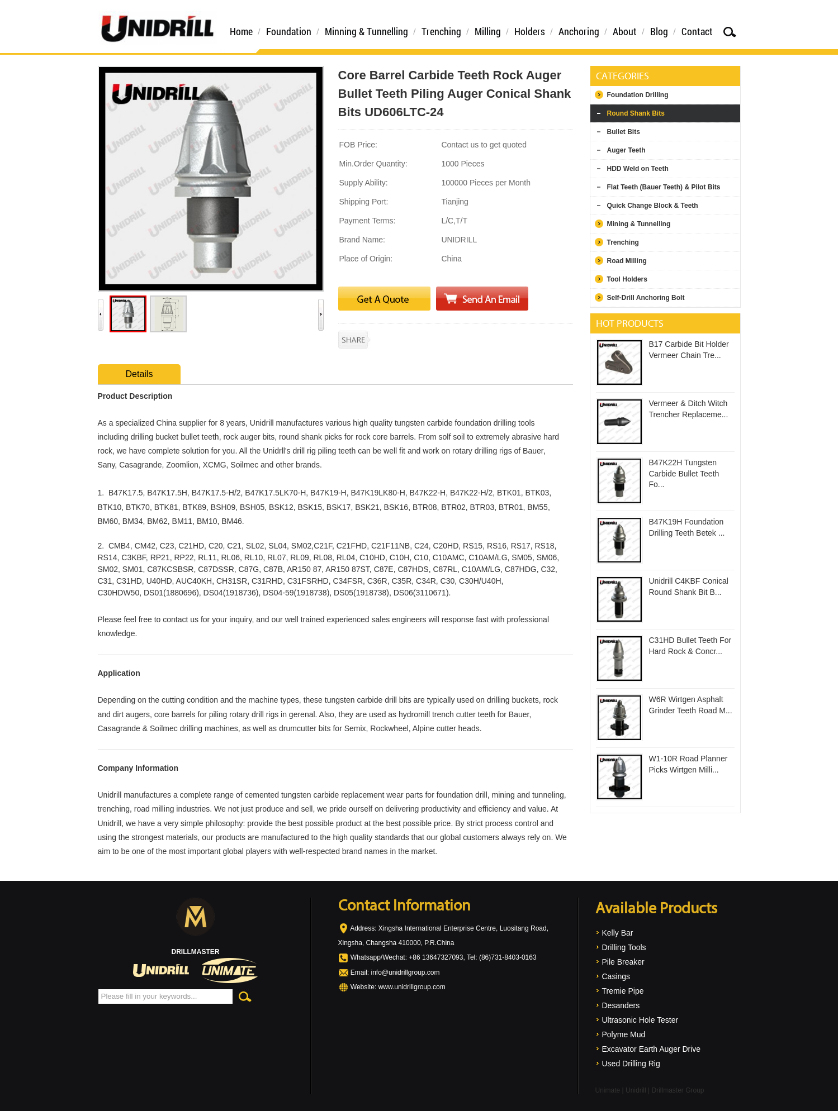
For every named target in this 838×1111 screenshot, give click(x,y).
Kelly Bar (617, 932)
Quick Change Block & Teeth (652, 205)
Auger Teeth (626, 150)
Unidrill (636, 1090)
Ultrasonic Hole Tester (640, 1019)
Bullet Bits (623, 132)
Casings (616, 976)
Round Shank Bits (636, 113)
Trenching (441, 31)
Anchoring (578, 31)
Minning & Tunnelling (366, 31)
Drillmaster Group (677, 1090)
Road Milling (627, 261)
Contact (697, 31)
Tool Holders (627, 279)
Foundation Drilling (638, 95)
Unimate (608, 1090)
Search (729, 31)
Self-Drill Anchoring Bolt (646, 298)
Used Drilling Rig (631, 1063)
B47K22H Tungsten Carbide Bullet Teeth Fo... (684, 473)
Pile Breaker (623, 961)
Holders (529, 31)
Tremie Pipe (623, 990)
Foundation (288, 31)
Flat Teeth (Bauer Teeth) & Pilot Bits (664, 187)
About (625, 31)
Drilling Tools (624, 947)
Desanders (621, 1005)
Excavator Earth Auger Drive (651, 1049)
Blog (659, 31)
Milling (488, 31)
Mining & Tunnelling (639, 224)
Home (241, 31)
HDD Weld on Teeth (638, 169)
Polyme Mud (624, 1034)
